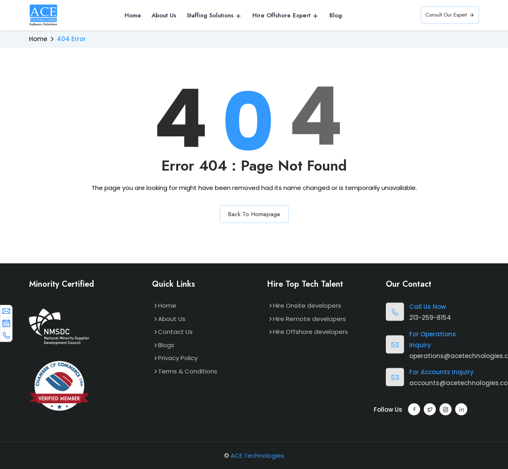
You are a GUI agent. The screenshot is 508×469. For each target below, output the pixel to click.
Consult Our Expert (450, 15)
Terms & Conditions (187, 371)
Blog (335, 16)
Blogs (166, 345)
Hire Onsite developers (307, 305)
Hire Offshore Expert (281, 16)
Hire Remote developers (309, 319)
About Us (164, 16)
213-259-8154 (430, 317)
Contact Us (175, 331)
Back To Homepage (254, 214)
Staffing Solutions (210, 16)
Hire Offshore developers (310, 331)
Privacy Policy (178, 358)
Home (133, 16)
